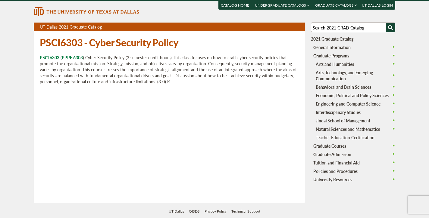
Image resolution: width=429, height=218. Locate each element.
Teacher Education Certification (345, 137)
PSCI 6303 (49, 57)
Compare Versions (299, 26)
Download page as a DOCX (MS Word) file (285, 26)
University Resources (332, 180)
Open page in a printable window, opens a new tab (292, 26)
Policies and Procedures (335, 171)
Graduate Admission (332, 154)
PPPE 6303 (72, 57)
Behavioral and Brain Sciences (343, 87)
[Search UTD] (390, 27)
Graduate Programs (331, 56)
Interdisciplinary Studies (338, 112)
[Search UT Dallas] (353, 27)
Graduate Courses (329, 146)
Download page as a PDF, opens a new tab (278, 26)
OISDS (194, 211)
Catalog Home (235, 5)
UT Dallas (176, 211)
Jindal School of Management (343, 121)
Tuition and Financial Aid (336, 163)
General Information (332, 47)
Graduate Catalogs (336, 5)
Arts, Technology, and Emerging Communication (344, 75)
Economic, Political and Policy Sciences (352, 95)
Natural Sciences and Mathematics (348, 129)
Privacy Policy (216, 211)
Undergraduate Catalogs (282, 5)
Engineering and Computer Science (348, 104)
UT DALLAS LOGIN (377, 5)
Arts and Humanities (335, 64)
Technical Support (245, 211)
